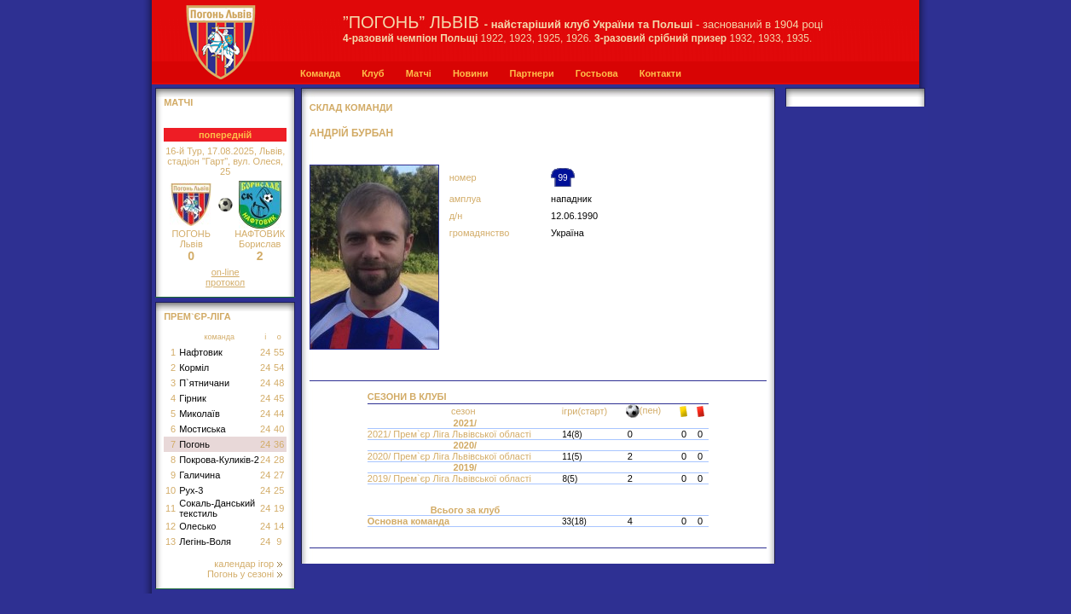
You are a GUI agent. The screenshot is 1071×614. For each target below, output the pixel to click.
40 (279, 429)
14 (279, 526)
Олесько (197, 526)
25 (279, 490)
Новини (471, 73)
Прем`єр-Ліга (197, 316)
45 (279, 398)
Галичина (199, 475)
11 (170, 508)
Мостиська (202, 429)
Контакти (660, 73)
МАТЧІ (178, 102)
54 (279, 367)
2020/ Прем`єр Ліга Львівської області (451, 456)
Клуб (373, 73)
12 (170, 526)
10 (170, 490)
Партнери (531, 73)
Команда (320, 73)
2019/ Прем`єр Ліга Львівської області (451, 478)
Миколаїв (199, 413)
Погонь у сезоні (244, 574)
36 (279, 444)
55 (279, 352)
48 (279, 383)
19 (279, 508)
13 (170, 541)
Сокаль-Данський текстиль (217, 508)
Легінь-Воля (205, 541)
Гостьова (597, 73)
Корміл (194, 367)
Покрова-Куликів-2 (219, 460)
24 (265, 352)
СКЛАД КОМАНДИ (351, 107)
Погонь (194, 444)
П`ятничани (204, 383)
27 (279, 475)
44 (279, 413)
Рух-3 (191, 490)
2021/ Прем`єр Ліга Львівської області (451, 434)
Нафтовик (201, 352)
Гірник (192, 398)
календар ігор (248, 564)
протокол (225, 282)
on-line (225, 272)
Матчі (418, 73)
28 (279, 460)
